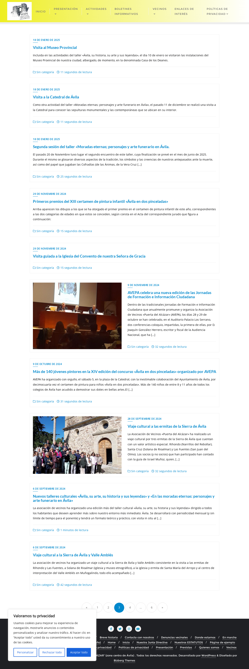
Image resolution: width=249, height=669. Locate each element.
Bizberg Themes (124, 660)
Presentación (164, 647)
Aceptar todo (78, 652)
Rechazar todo (52, 652)
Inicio (126, 642)
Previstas (186, 647)
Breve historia (109, 637)
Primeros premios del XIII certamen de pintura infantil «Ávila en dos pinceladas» (100, 201)
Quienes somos (209, 647)
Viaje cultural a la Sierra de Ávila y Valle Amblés (73, 555)
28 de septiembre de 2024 (145, 418)
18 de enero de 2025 (46, 40)
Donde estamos (205, 637)
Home (112, 642)
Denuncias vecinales (174, 637)
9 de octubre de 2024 (47, 364)
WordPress (208, 655)
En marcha (230, 637)
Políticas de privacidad (134, 647)
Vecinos (231, 647)
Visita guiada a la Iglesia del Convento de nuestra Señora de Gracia (89, 256)
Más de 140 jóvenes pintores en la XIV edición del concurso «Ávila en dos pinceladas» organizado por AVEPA (124, 371)
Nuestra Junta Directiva (152, 642)
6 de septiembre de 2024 (49, 488)
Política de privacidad (97, 647)
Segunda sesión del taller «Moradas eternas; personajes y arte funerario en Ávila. (101, 146)
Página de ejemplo (222, 642)
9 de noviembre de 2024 (143, 285)
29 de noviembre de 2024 (49, 194)
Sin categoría (43, 72)
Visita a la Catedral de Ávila (56, 97)
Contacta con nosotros (139, 637)
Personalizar (25, 652)
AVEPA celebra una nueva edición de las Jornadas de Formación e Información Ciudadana (169, 294)
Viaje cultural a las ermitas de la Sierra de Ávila (167, 426)
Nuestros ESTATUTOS (189, 642)
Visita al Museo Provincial (55, 47)
